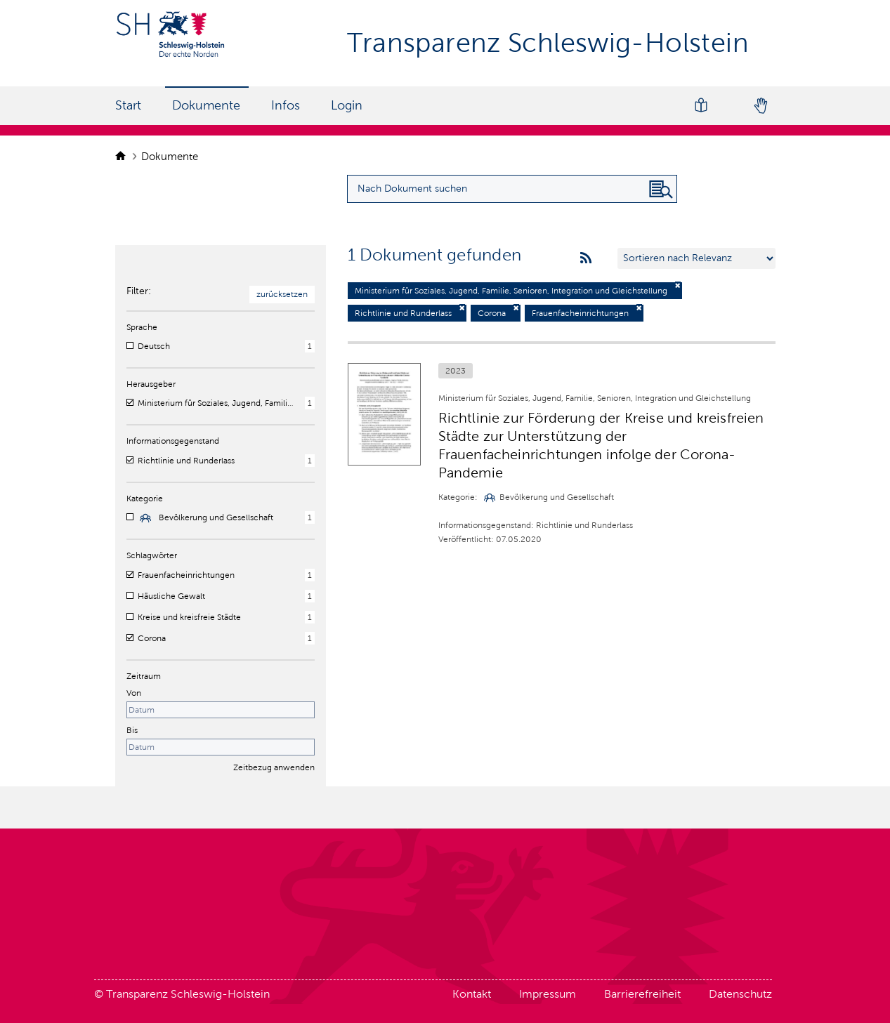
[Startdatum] (220, 709)
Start (128, 105)
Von (133, 693)
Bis (132, 730)
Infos (285, 105)
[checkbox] (129, 345)
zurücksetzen (282, 294)
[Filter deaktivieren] (678, 285)
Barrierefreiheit (642, 994)
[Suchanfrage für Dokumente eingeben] (512, 189)
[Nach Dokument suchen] (661, 189)
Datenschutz (740, 994)
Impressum (547, 994)
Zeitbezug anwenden (274, 767)
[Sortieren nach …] (696, 258)
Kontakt (471, 994)
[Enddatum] (220, 747)
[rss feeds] (585, 258)
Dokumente (206, 105)
